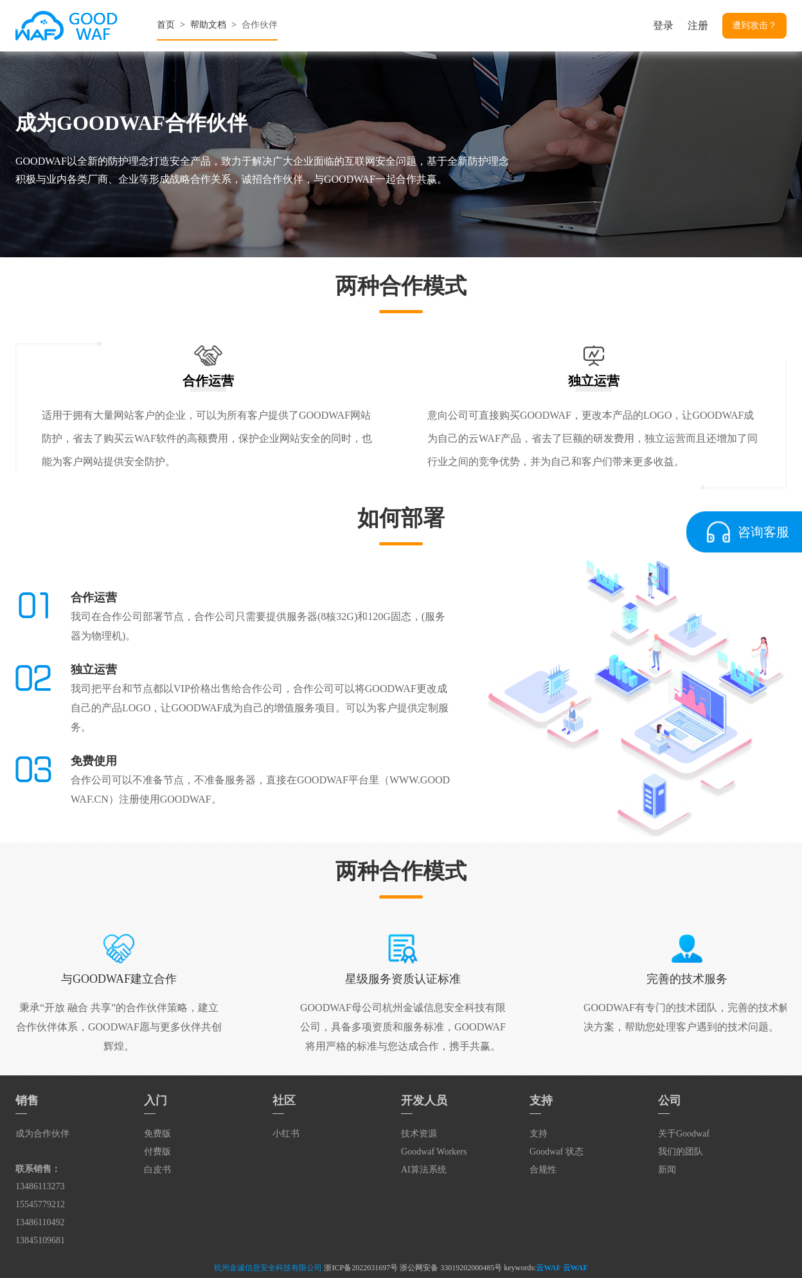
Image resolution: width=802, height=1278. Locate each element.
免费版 (157, 1133)
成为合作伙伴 (42, 1133)
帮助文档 (208, 25)
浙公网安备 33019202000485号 (451, 1267)
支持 (539, 1133)
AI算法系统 (424, 1169)
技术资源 (419, 1133)
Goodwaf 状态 (557, 1151)
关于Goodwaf (683, 1133)
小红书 (285, 1133)
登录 (663, 25)
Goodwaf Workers (434, 1151)
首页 (166, 25)
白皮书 (157, 1169)
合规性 (543, 1169)
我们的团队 (680, 1151)
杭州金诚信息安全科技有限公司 (268, 1267)
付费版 (157, 1151)
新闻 (667, 1169)
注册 (698, 25)
